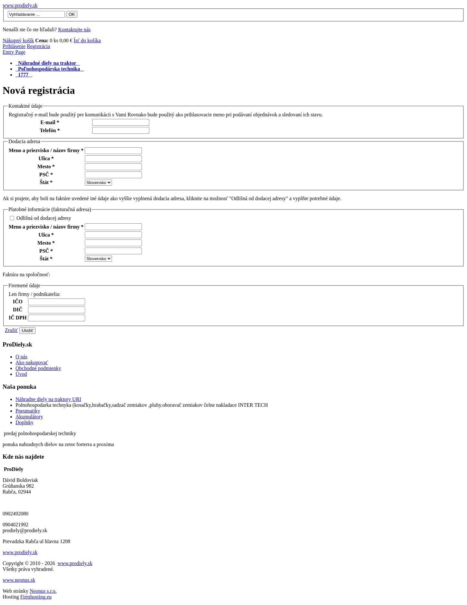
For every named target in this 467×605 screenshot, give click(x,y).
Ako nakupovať (31, 362)
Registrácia (38, 46)
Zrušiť (11, 330)
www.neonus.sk (19, 580)
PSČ (46, 174)
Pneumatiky (27, 411)
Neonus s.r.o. (43, 591)
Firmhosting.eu (36, 597)
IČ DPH (18, 317)
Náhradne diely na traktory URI (48, 399)
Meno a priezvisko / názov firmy (46, 150)
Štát (46, 182)
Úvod (21, 374)
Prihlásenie (14, 46)
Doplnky (24, 422)
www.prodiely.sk (20, 5)
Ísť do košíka (87, 40)
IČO (18, 301)
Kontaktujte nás (74, 29)
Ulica (46, 158)
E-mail (49, 122)
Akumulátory (29, 416)
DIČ (17, 309)
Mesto (46, 166)
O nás (21, 356)
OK (72, 14)
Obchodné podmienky (38, 368)
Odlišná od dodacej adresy (43, 218)
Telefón (50, 130)
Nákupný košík (18, 40)
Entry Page (14, 52)
